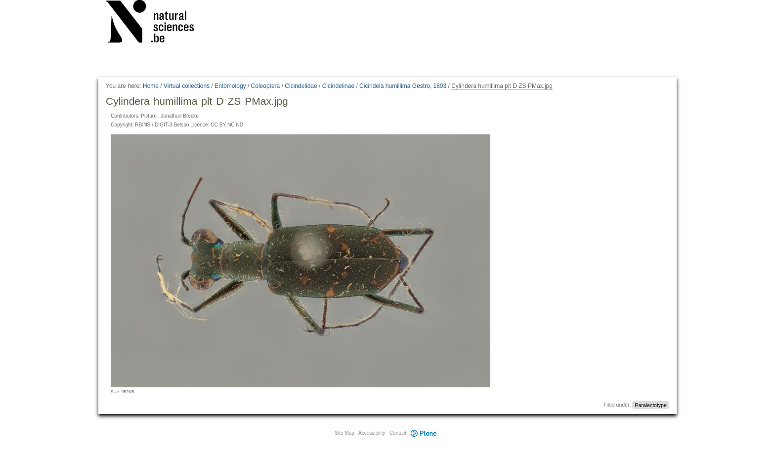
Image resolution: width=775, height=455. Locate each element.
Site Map (344, 433)
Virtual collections (187, 86)
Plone (424, 433)
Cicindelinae (338, 86)
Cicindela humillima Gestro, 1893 (402, 86)
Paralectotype (651, 405)
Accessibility (371, 433)
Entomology (230, 86)
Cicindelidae (301, 86)
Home (151, 86)
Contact (397, 433)
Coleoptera (265, 86)
